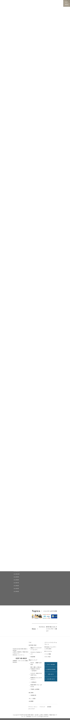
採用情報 (49, 708)
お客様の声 (33, 697)
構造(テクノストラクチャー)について (36, 650)
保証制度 (33, 658)
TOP (30, 644)
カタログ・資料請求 (50, 666)
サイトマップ (42, 708)
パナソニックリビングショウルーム (50, 645)
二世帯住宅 (33, 684)
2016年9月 (16, 578)
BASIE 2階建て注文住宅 (36, 665)
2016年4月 (16, 593)
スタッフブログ (31, 710)
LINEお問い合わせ (50, 680)
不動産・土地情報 (35, 691)
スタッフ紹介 (47, 658)
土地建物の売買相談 (50, 671)
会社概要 (31, 703)
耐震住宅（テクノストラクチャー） (36, 680)
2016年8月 (16, 581)
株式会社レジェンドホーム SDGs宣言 (50, 649)
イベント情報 (47, 655)
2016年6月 (16, 587)
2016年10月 (17, 575)
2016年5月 (16, 590)
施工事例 (31, 694)
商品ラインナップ (33, 662)
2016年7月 (16, 584)
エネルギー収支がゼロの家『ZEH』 (36, 676)
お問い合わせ (49, 676)
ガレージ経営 (32, 700)
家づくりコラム (48, 653)
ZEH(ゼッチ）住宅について (36, 654)
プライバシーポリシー (33, 708)
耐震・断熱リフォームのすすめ (36, 687)
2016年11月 (17, 573)
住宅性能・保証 (32, 647)
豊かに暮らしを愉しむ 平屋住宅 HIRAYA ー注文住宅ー (36, 670)
